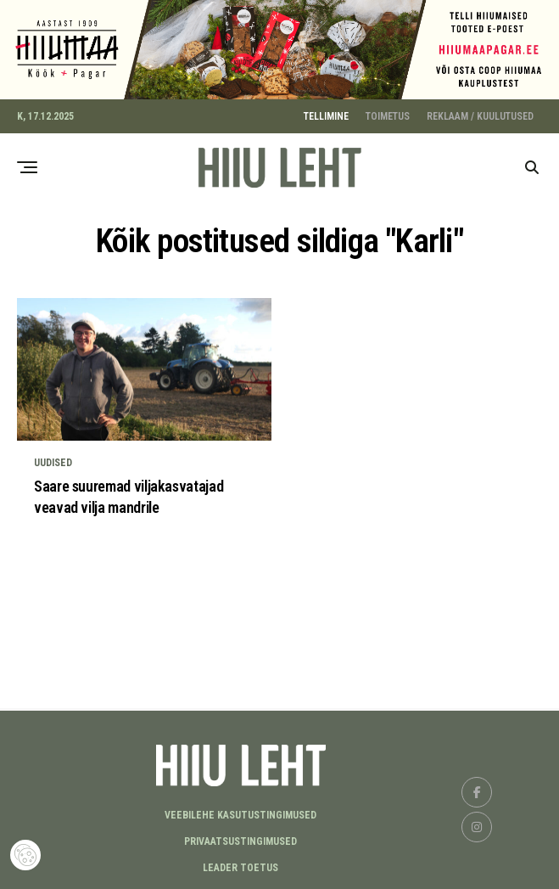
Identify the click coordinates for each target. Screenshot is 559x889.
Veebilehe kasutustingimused (240, 813)
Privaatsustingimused (240, 839)
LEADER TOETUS (240, 865)
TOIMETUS (388, 113)
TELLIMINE (326, 113)
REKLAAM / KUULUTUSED (480, 113)
